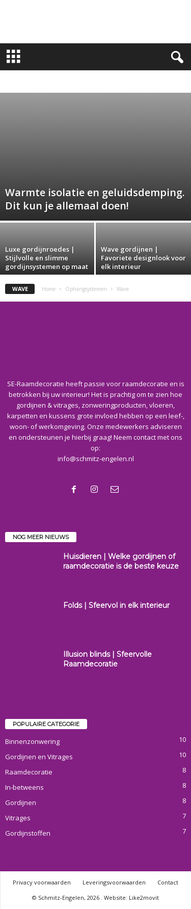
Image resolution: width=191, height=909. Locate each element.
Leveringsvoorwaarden (114, 882)
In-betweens (24, 787)
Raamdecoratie (28, 772)
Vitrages (18, 817)
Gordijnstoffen (27, 833)
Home (49, 288)
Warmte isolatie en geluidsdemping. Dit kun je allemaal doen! (95, 198)
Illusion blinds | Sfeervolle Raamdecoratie (107, 659)
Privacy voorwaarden (42, 882)
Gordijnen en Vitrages (39, 756)
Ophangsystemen (86, 288)
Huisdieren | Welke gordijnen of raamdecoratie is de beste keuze (121, 561)
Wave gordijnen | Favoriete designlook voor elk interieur (143, 258)
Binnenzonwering (32, 741)
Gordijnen (20, 802)
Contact (167, 882)
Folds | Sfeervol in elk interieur (116, 605)
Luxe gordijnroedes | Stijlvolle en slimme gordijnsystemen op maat (46, 258)
